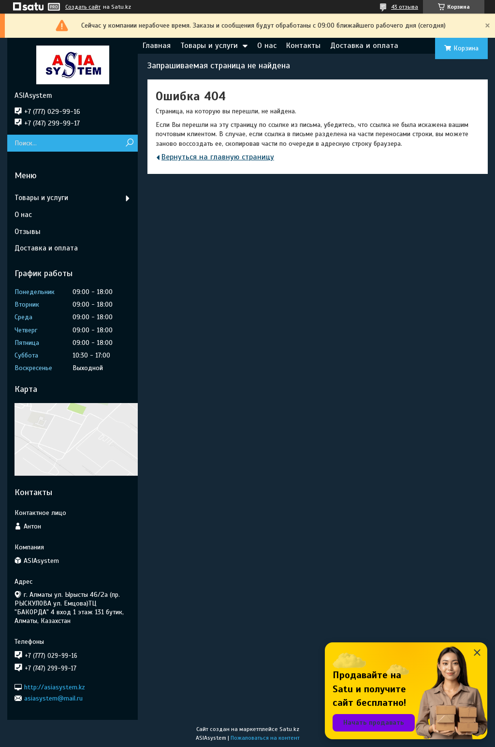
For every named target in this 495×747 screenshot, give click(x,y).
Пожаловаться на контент (265, 737)
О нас (267, 45)
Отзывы (28, 231)
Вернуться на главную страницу (217, 157)
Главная (157, 45)
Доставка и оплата (364, 45)
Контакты (303, 45)
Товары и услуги (209, 45)
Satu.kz (289, 729)
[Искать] (129, 143)
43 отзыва (404, 6)
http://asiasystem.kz (54, 687)
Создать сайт (83, 6)
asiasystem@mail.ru (53, 698)
